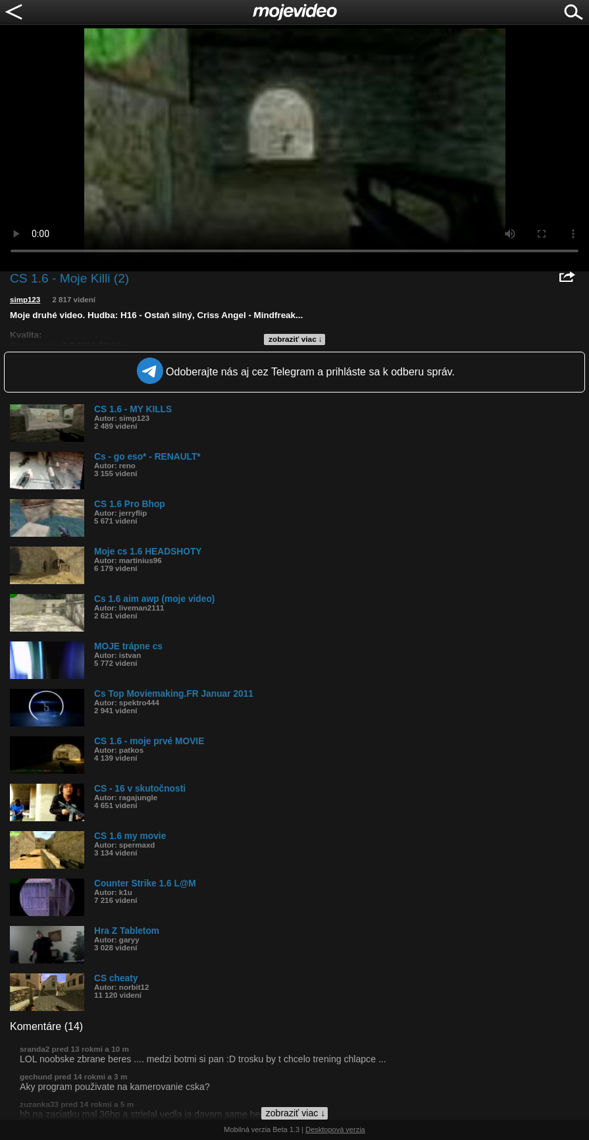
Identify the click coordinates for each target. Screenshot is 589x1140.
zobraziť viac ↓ (295, 339)
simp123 (25, 300)
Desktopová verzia (335, 1129)
